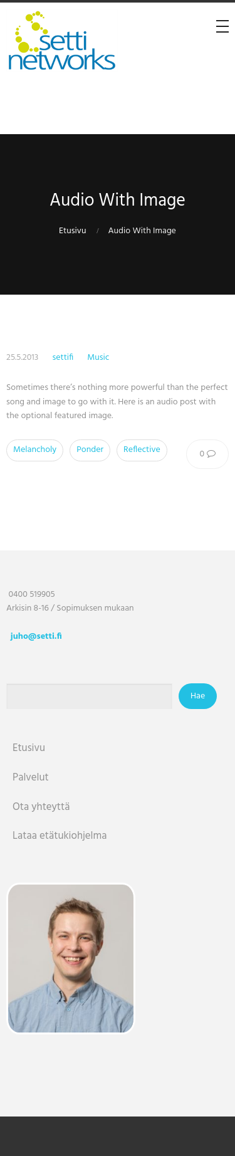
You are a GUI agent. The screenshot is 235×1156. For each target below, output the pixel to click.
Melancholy (34, 450)
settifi (62, 357)
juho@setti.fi (36, 636)
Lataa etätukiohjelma (60, 836)
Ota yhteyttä (41, 807)
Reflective (141, 450)
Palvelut (31, 777)
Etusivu (72, 231)
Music (98, 357)
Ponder (89, 450)
